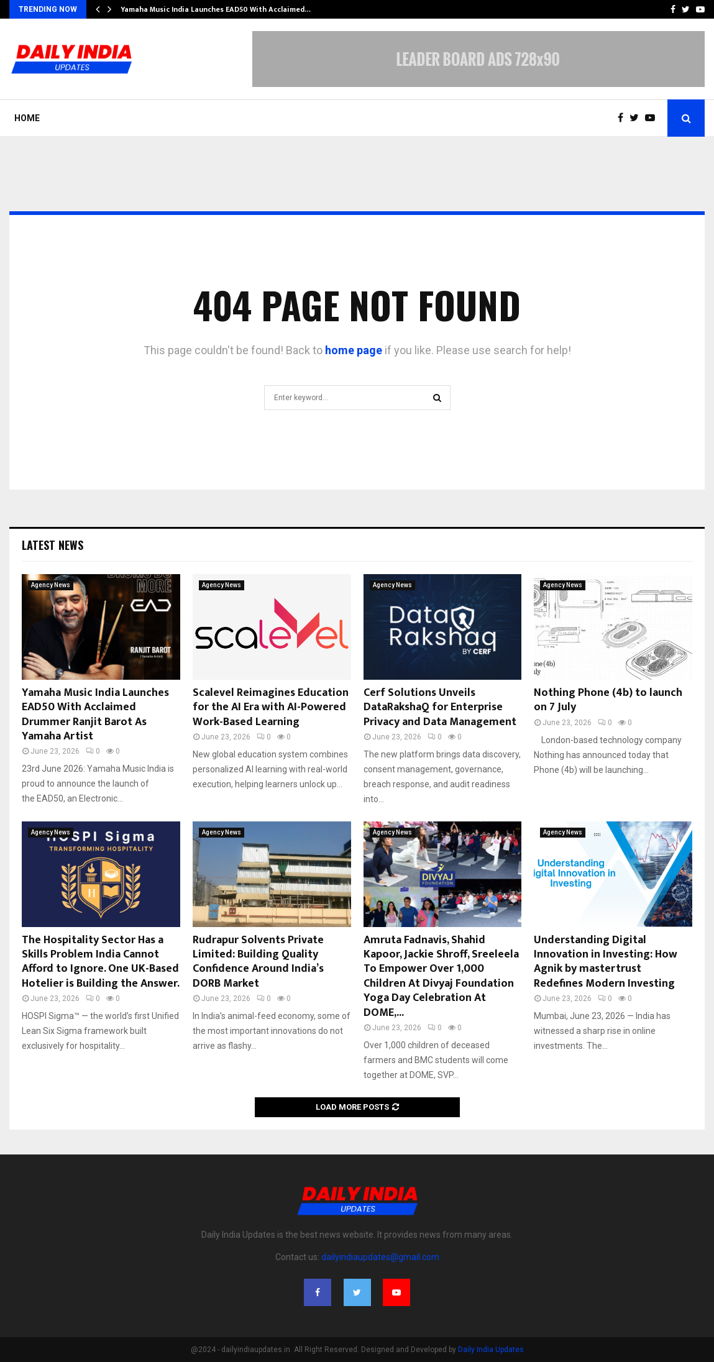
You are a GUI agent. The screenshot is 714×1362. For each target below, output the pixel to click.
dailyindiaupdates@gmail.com (380, 1257)
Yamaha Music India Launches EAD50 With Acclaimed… (216, 9)
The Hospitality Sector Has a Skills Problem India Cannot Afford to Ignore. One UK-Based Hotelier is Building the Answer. (101, 962)
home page (353, 350)
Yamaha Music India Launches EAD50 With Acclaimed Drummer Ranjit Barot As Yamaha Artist (95, 714)
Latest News (52, 545)
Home (27, 118)
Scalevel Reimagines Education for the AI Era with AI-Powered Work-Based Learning (271, 707)
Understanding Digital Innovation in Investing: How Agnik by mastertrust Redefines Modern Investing (605, 962)
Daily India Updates (491, 1349)
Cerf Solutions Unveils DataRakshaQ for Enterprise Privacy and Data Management (440, 707)
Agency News (50, 585)
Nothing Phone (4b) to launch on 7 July (608, 699)
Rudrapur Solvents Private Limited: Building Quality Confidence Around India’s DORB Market (258, 962)
